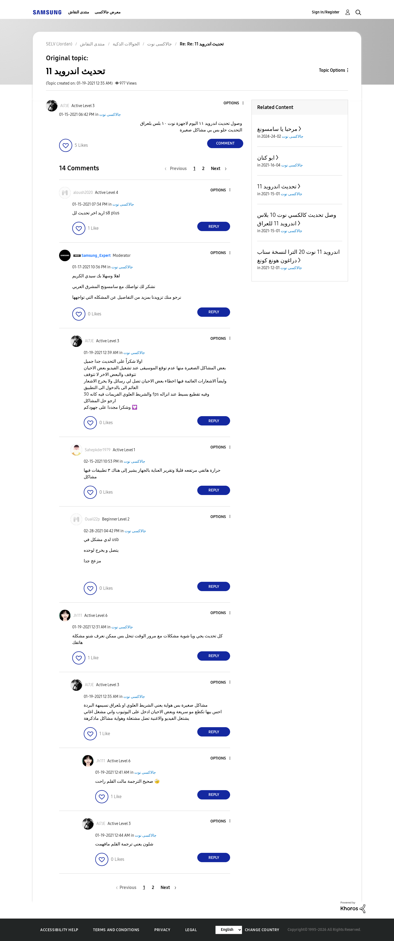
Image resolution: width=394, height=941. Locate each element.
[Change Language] (228, 930)
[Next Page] (218, 168)
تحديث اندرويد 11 (277, 186)
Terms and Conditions (116, 930)
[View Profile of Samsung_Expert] (96, 255)
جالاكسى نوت (110, 114)
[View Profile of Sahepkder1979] (98, 450)
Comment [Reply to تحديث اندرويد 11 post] (225, 143)
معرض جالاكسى (108, 12)
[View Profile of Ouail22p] (92, 519)
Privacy (162, 930)
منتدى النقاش (78, 12)
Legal (191, 930)
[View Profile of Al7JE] (64, 105)
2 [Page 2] (203, 168)
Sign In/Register (326, 12)
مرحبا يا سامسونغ (277, 129)
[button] (234, 103)
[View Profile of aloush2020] (83, 192)
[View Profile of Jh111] (77, 615)
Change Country (262, 930)
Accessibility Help (59, 930)
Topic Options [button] (332, 70)
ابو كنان (266, 157)
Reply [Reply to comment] (213, 226)
